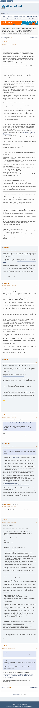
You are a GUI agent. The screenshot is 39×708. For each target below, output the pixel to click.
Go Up (2, 687)
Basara (6, 415)
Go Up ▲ (24, 703)
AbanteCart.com (16, 694)
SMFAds (7, 706)
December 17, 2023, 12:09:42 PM (9, 44)
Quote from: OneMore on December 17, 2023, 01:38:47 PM (18, 422)
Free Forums (13, 706)
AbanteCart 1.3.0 (24, 462)
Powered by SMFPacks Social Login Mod (24, 706)
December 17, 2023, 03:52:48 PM (9, 362)
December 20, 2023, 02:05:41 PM (9, 522)
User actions (33, 37)
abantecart (7, 504)
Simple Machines (23, 704)
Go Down (3, 37)
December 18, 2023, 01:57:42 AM (9, 417)
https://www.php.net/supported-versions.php (13, 375)
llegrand (6, 247)
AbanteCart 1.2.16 (15, 457)
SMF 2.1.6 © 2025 (15, 704)
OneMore (6, 42)
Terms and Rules (18, 703)
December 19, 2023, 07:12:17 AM (9, 446)
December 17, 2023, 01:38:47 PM (9, 285)
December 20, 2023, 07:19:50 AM (9, 506)
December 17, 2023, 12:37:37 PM (9, 250)
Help (13, 703)
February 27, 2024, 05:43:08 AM (8, 648)
